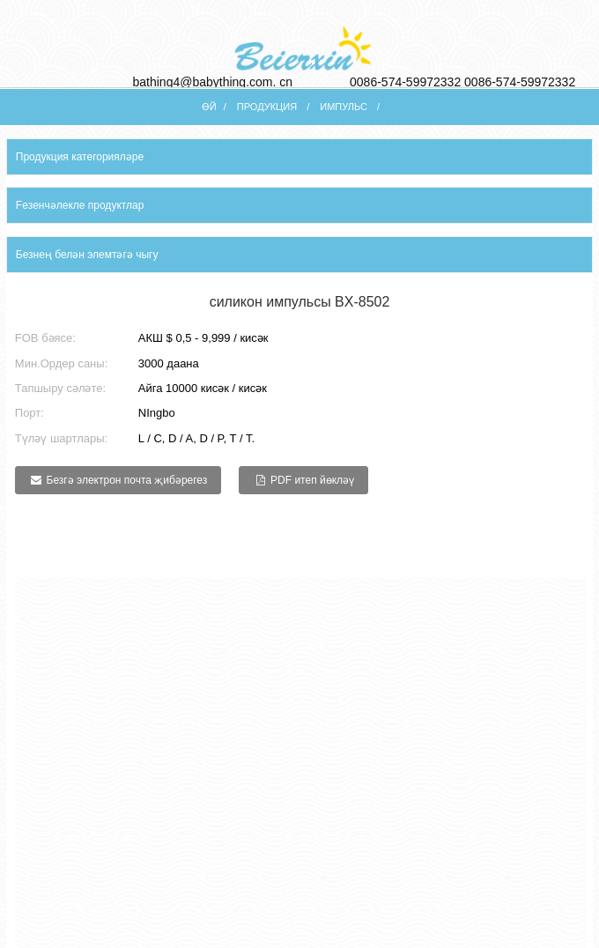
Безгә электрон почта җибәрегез (127, 480)
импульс (343, 106)
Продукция (267, 106)
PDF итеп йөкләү (312, 480)
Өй (209, 106)
